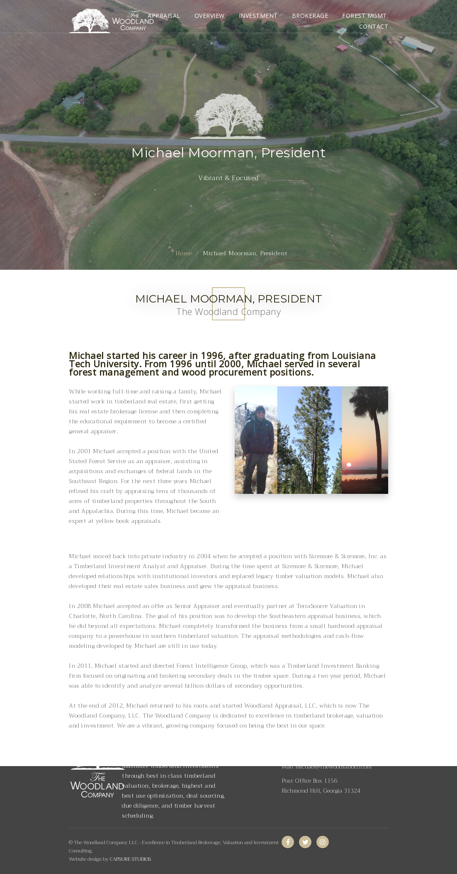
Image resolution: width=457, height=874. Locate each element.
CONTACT (374, 26)
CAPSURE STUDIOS (130, 859)
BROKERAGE (310, 16)
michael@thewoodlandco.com (333, 766)
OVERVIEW (209, 16)
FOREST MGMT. (365, 16)
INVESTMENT (258, 16)
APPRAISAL (164, 16)
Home (183, 253)
